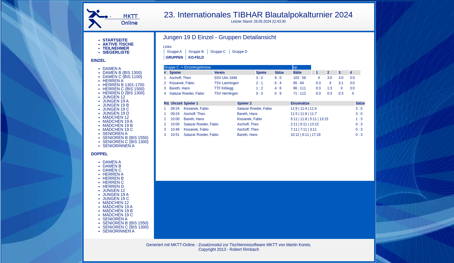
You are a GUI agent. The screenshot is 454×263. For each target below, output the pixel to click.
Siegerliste (116, 52)
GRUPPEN (174, 57)
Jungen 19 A (116, 101)
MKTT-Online (183, 244)
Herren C (113, 182)
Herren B (113, 178)
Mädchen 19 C (118, 129)
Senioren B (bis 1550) (125, 137)
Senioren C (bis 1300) (126, 141)
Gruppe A (174, 52)
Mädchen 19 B (118, 125)
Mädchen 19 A (118, 121)
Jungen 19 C (116, 109)
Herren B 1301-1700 (123, 84)
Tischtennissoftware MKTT (253, 244)
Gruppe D (239, 52)
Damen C (112, 170)
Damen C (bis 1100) (122, 76)
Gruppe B (196, 52)
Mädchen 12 (116, 117)
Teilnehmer (116, 48)
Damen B (112, 166)
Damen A (112, 68)
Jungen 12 (114, 97)
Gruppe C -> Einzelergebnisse (187, 67)
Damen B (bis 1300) (122, 72)
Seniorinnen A (119, 145)
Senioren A (115, 133)
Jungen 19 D (116, 113)
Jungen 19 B (116, 105)
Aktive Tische (118, 44)
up (295, 67)
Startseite (115, 40)
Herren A (113, 80)
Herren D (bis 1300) (124, 93)
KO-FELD (196, 57)
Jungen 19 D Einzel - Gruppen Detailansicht (219, 37)
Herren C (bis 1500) (124, 89)
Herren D (113, 186)
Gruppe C (217, 52)
